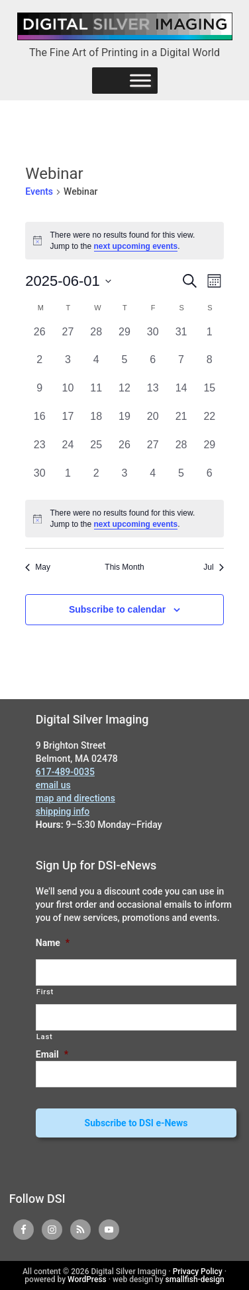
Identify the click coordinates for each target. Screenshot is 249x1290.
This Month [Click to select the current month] (124, 567)
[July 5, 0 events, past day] (181, 479)
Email (52, 1054)
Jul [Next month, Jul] (213, 567)
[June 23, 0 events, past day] (39, 451)
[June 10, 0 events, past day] (68, 394)
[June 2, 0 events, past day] (39, 366)
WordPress (87, 1279)
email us (53, 785)
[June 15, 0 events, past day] (209, 394)
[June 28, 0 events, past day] (181, 451)
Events (39, 191)
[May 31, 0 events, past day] (181, 338)
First (45, 991)
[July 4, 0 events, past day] (152, 479)
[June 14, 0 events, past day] (181, 394)
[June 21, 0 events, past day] (181, 423)
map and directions (75, 798)
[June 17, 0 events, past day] (68, 423)
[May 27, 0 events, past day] (68, 338)
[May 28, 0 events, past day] (96, 338)
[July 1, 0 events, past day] (68, 479)
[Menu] (140, 80)
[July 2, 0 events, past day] (96, 479)
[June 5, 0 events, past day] (125, 366)
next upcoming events (136, 246)
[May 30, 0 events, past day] (152, 338)
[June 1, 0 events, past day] (209, 338)
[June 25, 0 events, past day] (96, 451)
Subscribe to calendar (117, 609)
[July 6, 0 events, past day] (209, 479)
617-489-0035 (65, 771)
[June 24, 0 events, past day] (68, 451)
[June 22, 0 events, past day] (209, 423)
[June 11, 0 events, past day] (96, 394)
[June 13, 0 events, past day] (152, 394)
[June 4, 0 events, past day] (96, 366)
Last (44, 1036)
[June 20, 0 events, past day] (152, 423)
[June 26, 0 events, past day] (125, 451)
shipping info (62, 811)
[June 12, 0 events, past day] (125, 394)
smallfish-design (195, 1279)
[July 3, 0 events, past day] (125, 479)
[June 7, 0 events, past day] (181, 366)
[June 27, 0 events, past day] (152, 451)
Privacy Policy (198, 1271)
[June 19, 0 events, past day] (125, 423)
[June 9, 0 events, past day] (39, 394)
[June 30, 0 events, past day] (39, 479)
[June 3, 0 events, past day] (68, 366)
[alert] (124, 518)
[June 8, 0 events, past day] (209, 366)
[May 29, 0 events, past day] (125, 338)
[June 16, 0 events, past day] (39, 423)
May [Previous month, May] (37, 567)
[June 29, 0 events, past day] (209, 451)
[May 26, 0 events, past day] (39, 338)
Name (53, 942)
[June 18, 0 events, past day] (96, 423)
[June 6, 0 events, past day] (152, 366)
